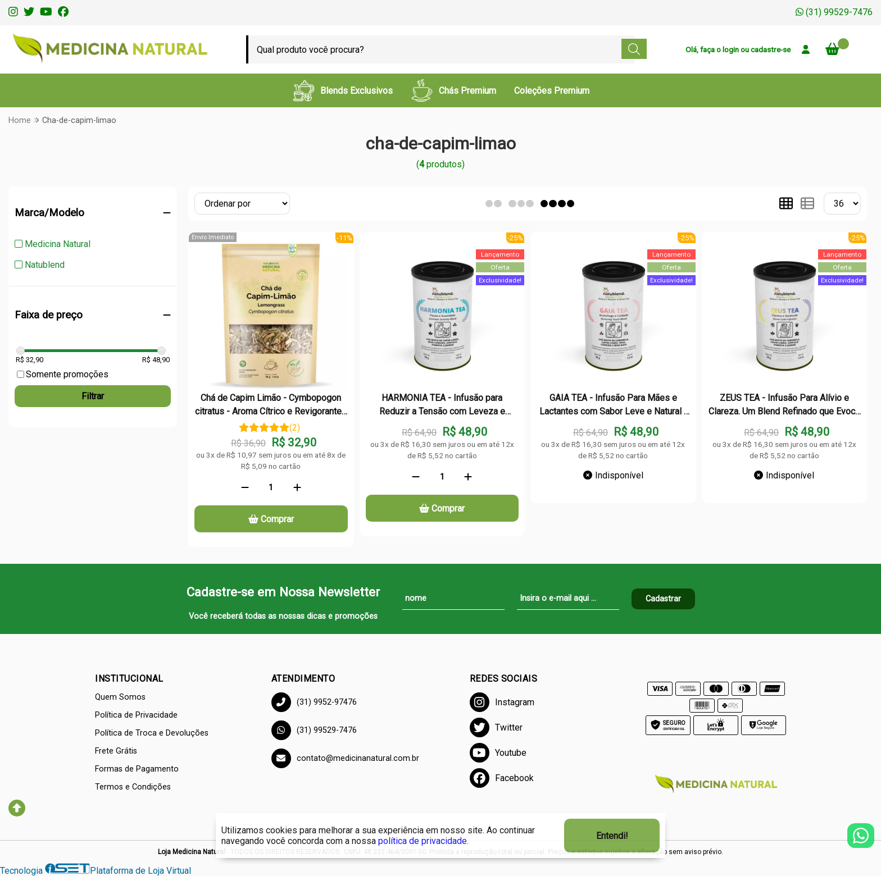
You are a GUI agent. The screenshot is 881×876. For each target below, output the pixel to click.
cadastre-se (771, 49)
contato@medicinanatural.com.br (345, 758)
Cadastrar (663, 599)
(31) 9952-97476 (314, 702)
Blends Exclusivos (342, 90)
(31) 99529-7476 (834, 12)
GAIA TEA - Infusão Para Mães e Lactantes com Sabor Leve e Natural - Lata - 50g (613, 406)
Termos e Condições (133, 787)
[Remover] (245, 487)
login (732, 49)
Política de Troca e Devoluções (151, 733)
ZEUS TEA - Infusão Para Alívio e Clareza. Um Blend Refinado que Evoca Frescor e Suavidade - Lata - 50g (784, 406)
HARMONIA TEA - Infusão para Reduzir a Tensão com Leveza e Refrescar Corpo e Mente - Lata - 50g (442, 406)
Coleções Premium (551, 90)
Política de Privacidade (136, 715)
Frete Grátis (116, 751)
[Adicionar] (297, 487)
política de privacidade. (423, 841)
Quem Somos (120, 697)
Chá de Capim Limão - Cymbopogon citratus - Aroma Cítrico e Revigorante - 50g (271, 406)
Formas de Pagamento (137, 769)
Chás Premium (453, 90)
